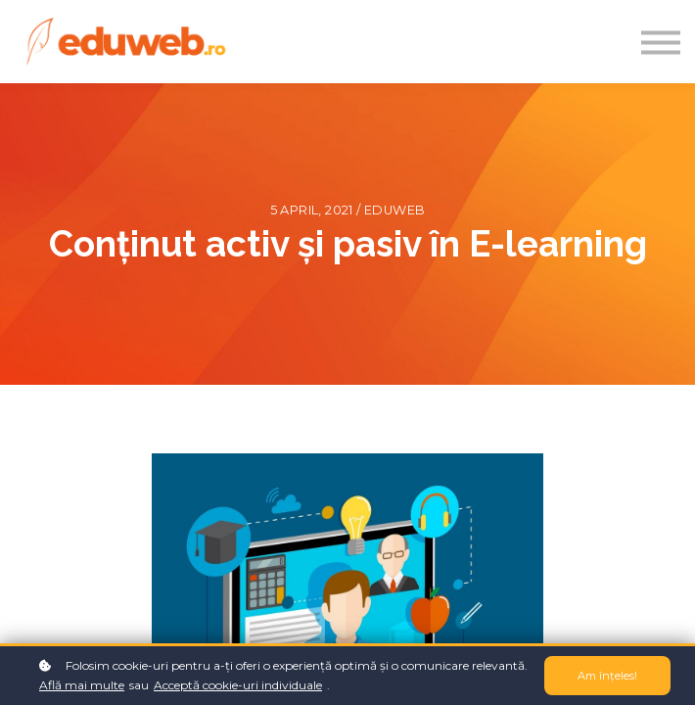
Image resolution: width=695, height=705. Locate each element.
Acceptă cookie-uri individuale (238, 685)
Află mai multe (81, 685)
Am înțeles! (607, 675)
